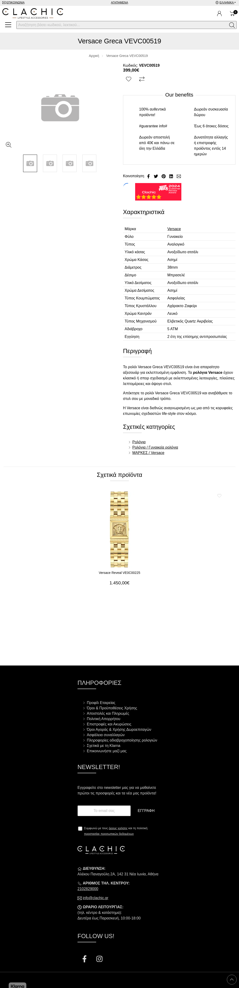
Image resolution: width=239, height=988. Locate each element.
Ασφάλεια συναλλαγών (106, 735)
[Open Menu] (8, 24)
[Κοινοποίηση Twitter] (156, 176)
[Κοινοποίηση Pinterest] (164, 176)
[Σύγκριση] (142, 79)
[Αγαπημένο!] (129, 79)
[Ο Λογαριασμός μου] (219, 13)
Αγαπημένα (119, 2)
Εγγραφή (146, 811)
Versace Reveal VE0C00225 (119, 573)
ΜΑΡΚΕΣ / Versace (148, 453)
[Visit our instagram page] (99, 959)
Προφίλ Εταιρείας (101, 703)
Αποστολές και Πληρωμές (108, 713)
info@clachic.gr (95, 898)
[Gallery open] (8, 145)
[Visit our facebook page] (84, 959)
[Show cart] (232, 13)
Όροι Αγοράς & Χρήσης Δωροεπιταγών (119, 729)
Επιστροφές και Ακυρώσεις (109, 724)
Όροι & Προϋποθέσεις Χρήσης (112, 708)
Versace (174, 229)
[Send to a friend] (179, 176)
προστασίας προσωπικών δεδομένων (109, 833)
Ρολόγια (139, 442)
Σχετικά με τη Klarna (103, 746)
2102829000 (87, 889)
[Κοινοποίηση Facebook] (148, 176)
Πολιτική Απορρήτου (103, 719)
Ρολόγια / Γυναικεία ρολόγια (155, 447)
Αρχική (94, 56)
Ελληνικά (227, 2)
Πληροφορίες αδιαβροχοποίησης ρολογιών (122, 740)
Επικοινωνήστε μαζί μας (107, 751)
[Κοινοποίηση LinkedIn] (171, 176)
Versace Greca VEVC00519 (127, 56)
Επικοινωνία (15, 2)
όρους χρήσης (118, 828)
